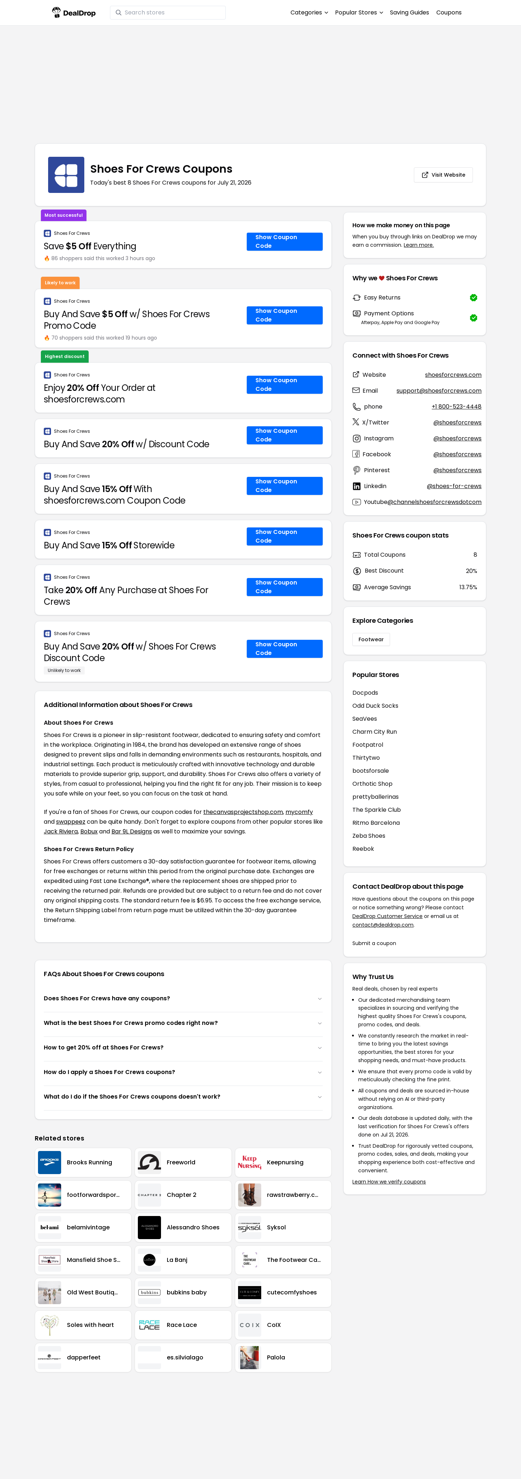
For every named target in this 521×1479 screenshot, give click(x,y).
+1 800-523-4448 (457, 406)
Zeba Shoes (368, 836)
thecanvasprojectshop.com (243, 812)
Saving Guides (409, 12)
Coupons (449, 12)
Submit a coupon (374, 943)
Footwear (371, 639)
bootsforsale (370, 771)
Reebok (363, 849)
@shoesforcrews (457, 422)
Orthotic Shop (372, 784)
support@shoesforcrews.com (439, 391)
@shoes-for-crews (454, 486)
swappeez (70, 822)
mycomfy (299, 812)
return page (151, 910)
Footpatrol (367, 745)
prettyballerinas (375, 797)
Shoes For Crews (72, 233)
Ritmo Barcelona (376, 823)
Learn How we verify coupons (389, 1181)
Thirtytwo (366, 758)
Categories (309, 12)
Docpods (365, 693)
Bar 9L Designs (131, 831)
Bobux (89, 831)
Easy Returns (382, 297)
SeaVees (364, 719)
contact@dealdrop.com (383, 924)
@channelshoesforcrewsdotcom (434, 502)
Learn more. (419, 245)
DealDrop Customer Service (387, 916)
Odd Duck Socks (375, 706)
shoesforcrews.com (453, 375)
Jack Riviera (61, 831)
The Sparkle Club (376, 810)
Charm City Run (374, 732)
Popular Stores (359, 12)
